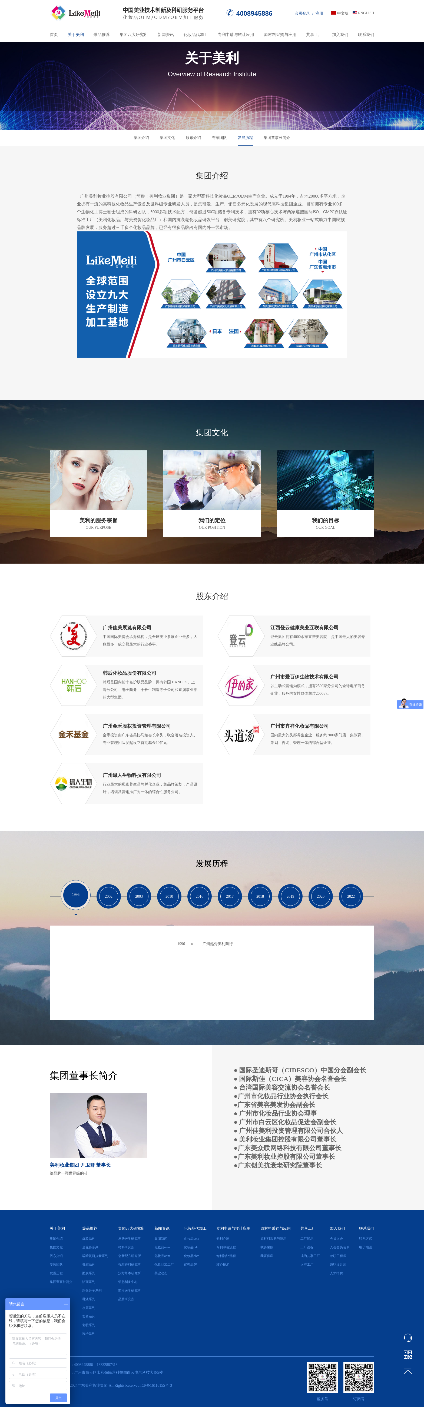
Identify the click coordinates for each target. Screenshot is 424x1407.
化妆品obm (191, 1256)
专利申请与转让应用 (236, 34)
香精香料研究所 (129, 1264)
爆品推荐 (102, 34)
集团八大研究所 (134, 34)
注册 (319, 13)
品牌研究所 (126, 1299)
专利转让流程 (226, 1256)
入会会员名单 (339, 1247)
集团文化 (167, 138)
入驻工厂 (306, 1264)
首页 (54, 34)
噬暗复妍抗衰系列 (95, 1256)
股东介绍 (193, 138)
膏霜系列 (88, 1264)
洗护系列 (88, 1334)
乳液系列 (88, 1299)
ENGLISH (366, 13)
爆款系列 (88, 1238)
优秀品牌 (190, 1264)
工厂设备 (306, 1247)
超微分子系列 (92, 1290)
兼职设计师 (338, 1264)
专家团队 (219, 138)
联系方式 (365, 1238)
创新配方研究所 (129, 1256)
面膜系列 (88, 1273)
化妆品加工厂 (164, 1264)
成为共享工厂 (310, 1256)
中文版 (343, 13)
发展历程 (245, 138)
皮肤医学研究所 (129, 1238)
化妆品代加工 (196, 34)
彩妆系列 (88, 1325)
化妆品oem (162, 1247)
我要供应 (266, 1256)
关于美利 (76, 34)
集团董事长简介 (277, 138)
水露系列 (88, 1308)
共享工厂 (314, 34)
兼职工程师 (338, 1256)
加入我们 (340, 34)
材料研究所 (126, 1247)
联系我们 (366, 34)
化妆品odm (162, 1256)
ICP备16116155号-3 (156, 1385)
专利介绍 (222, 1238)
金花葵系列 (90, 1247)
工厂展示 (306, 1238)
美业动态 (160, 1273)
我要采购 (266, 1247)
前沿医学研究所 (129, 1290)
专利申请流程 (226, 1247)
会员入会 (336, 1238)
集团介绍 (141, 138)
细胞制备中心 (128, 1282)
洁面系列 (88, 1282)
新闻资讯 (166, 34)
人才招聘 (336, 1273)
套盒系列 (88, 1316)
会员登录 (302, 13)
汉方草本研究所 (129, 1273)
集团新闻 (160, 1238)
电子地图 (365, 1247)
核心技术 (222, 1264)
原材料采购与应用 (280, 34)
